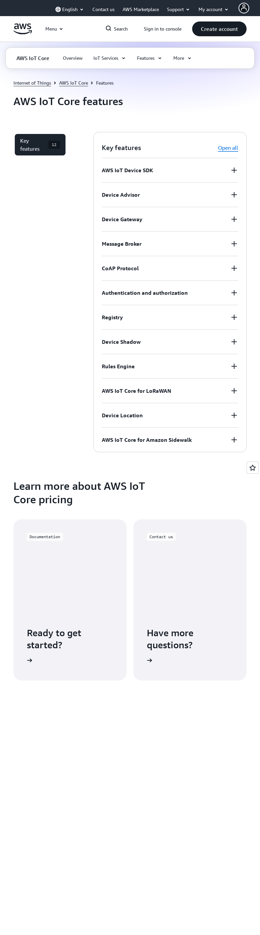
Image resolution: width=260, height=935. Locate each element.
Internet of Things (32, 83)
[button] (219, 28)
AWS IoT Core (73, 83)
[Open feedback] (253, 468)
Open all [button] (228, 147)
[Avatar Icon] (244, 8)
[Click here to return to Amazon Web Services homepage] (22, 32)
